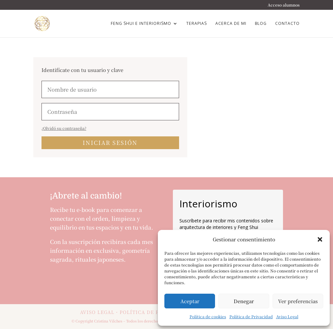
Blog (261, 23)
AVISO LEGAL (97, 312)
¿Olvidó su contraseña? (64, 128)
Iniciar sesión (110, 142)
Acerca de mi (230, 23)
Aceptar (189, 301)
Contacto (287, 23)
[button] (320, 239)
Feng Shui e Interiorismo (141, 23)
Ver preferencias (298, 301)
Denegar (244, 301)
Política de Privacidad (251, 316)
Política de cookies (208, 316)
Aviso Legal (287, 316)
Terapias (196, 23)
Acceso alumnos (284, 5)
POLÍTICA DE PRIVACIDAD (154, 312)
